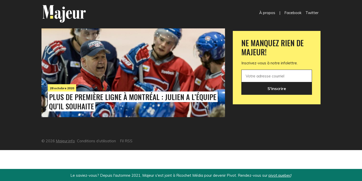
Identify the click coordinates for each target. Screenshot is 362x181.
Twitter (312, 12)
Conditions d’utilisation (96, 141)
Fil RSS (126, 141)
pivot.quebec (279, 175)
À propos (267, 12)
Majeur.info (65, 141)
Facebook (292, 12)
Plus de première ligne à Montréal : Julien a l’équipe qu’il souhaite (132, 101)
